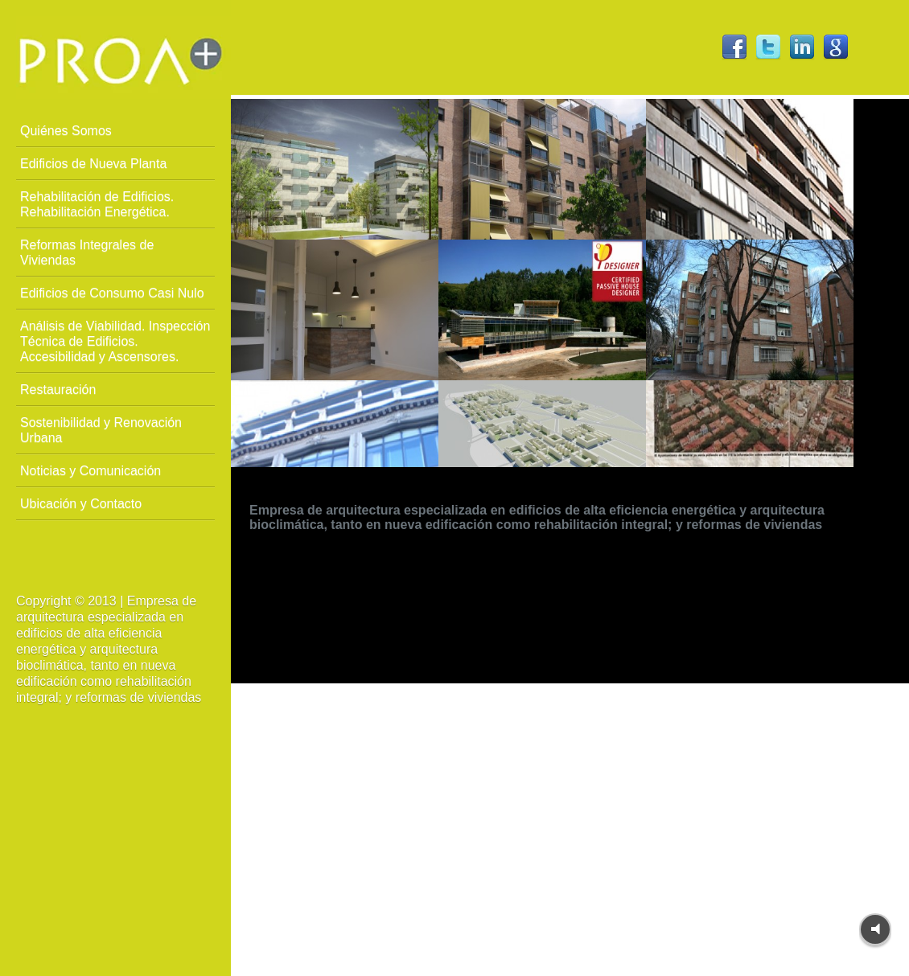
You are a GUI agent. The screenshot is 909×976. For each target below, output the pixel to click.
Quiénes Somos (66, 130)
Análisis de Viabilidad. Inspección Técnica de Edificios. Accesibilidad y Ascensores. (115, 341)
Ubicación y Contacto (81, 504)
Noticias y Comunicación (90, 471)
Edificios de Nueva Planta (93, 163)
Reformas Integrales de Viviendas (87, 252)
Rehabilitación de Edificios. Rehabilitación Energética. (97, 204)
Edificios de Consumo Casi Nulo (112, 293)
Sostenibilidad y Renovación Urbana (101, 430)
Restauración (58, 389)
